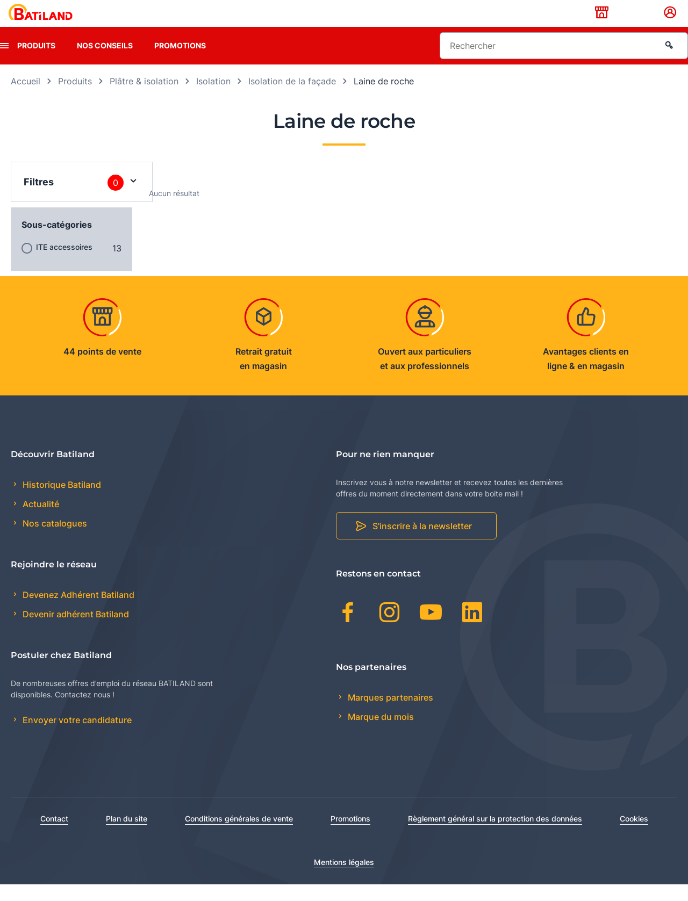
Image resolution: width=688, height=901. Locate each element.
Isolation (213, 97)
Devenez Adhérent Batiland (77, 612)
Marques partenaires (389, 714)
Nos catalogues (53, 540)
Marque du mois (380, 733)
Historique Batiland (60, 501)
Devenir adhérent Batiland (74, 631)
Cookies (634, 835)
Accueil (25, 97)
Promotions (180, 62)
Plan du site (126, 835)
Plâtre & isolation (144, 97)
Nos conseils (105, 62)
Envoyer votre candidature (76, 737)
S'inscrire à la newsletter (422, 543)
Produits (36, 62)
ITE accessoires (64, 263)
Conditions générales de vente (239, 835)
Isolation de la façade (292, 97)
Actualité (39, 521)
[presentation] (4, 62)
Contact (54, 835)
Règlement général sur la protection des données (495, 835)
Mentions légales (344, 878)
